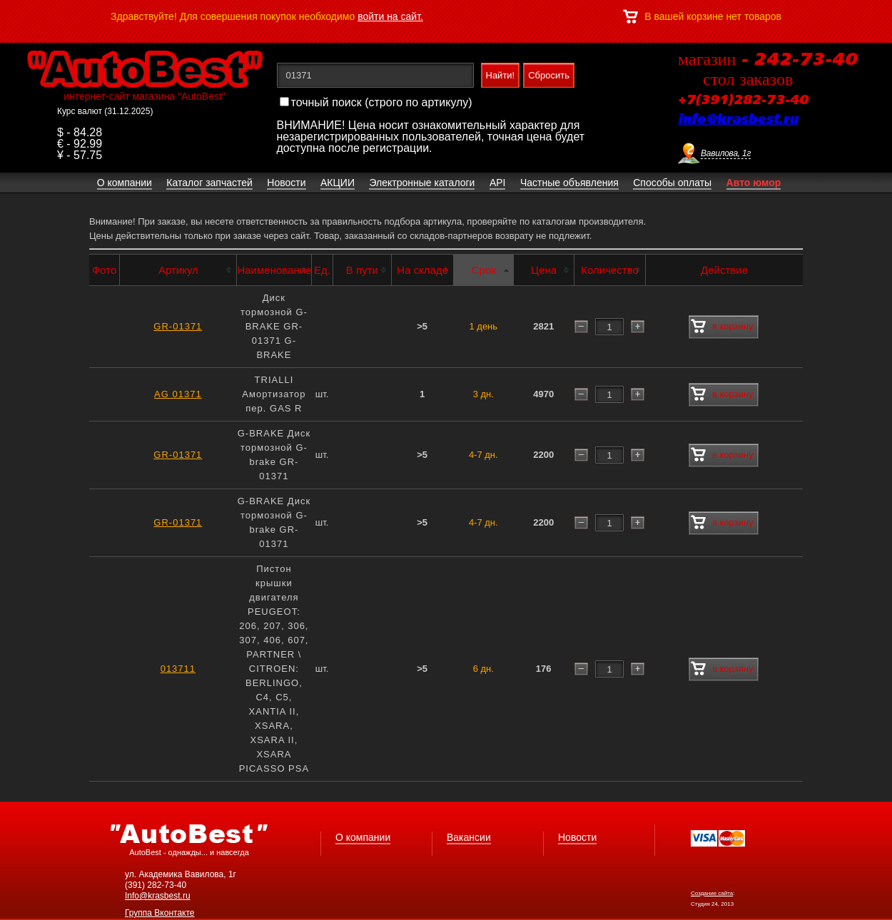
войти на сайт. (390, 16)
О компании (362, 837)
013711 (178, 668)
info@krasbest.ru (738, 119)
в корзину (722, 326)
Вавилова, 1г (726, 153)
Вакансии (469, 837)
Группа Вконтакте (160, 913)
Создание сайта (712, 893)
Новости (577, 837)
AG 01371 (178, 394)
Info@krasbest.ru (158, 896)
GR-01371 (177, 326)
